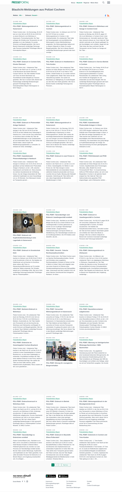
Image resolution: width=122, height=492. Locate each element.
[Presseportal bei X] (24, 482)
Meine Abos (94, 2)
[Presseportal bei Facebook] (22, 482)
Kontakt (89, 482)
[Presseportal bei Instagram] (26, 481)
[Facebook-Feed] (105, 15)
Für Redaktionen (71, 482)
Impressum (49, 482)
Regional (86, 2)
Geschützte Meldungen (73, 488)
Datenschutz (49, 486)
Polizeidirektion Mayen (20, 23)
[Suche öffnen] (103, 2)
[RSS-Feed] (108, 15)
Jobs (88, 484)
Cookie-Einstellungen (93, 486)
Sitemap (68, 486)
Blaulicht (79, 2)
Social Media (50, 488)
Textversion (69, 484)
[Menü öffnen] (108, 2)
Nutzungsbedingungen (52, 484)
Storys (73, 2)
